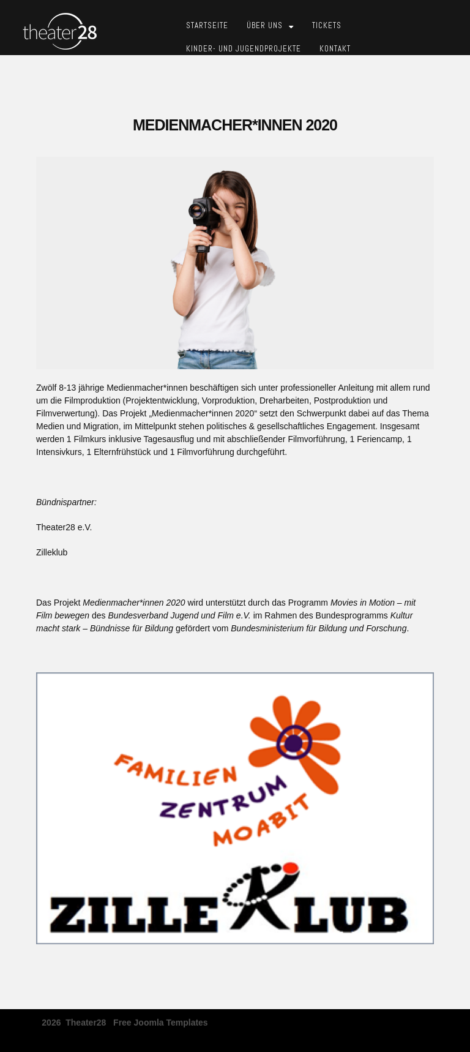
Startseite (207, 25)
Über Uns (265, 25)
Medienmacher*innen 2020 (235, 124)
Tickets (326, 25)
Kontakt (335, 48)
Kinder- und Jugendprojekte (243, 48)
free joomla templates (160, 1018)
